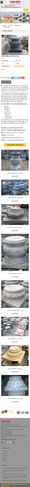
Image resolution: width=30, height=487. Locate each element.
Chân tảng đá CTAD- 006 (15, 227)
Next (27, 412)
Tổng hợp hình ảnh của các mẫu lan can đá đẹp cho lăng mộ (14, 477)
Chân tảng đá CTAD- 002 (15, 398)
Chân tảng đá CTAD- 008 (15, 310)
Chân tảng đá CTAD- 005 (15, 197)
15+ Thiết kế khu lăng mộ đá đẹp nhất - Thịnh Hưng (15, 468)
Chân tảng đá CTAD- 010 (15, 368)
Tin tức (4, 458)
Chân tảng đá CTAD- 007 (15, 273)
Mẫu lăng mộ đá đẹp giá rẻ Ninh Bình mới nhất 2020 (14, 471)
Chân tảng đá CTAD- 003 (15, 173)
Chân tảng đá (6, 27)
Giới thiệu (5, 453)
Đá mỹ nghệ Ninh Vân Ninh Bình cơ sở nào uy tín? (15, 474)
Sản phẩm (10, 25)
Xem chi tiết (15, 176)
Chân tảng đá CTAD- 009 (15, 338)
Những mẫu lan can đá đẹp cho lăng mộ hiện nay (14, 480)
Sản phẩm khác (18, 25)
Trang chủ (4, 25)
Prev (2, 412)
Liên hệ (4, 460)
